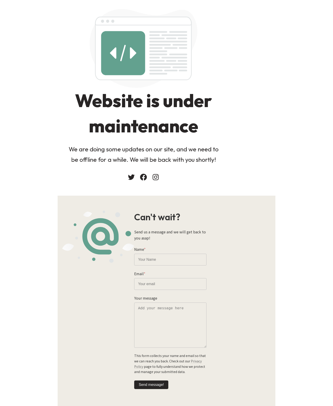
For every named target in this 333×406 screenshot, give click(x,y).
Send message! (183, 376)
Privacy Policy (176, 358)
